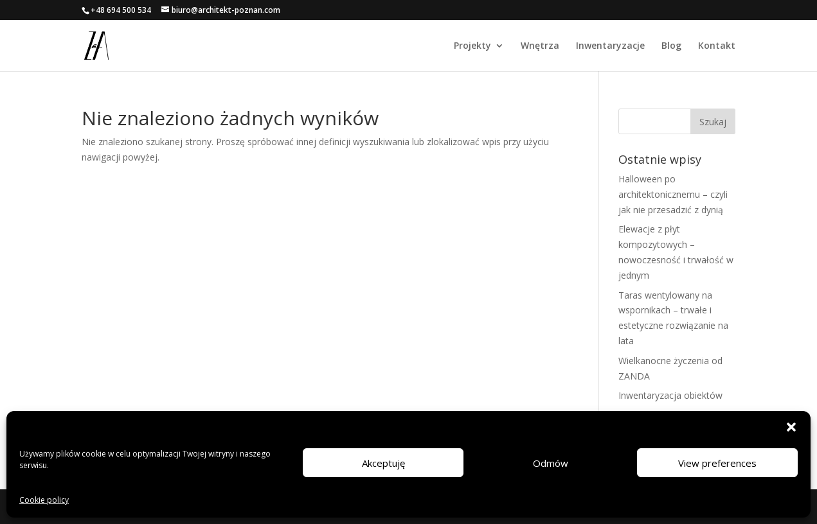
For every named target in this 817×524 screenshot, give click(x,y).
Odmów (550, 463)
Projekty (472, 46)
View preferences (717, 463)
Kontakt (716, 46)
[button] (791, 427)
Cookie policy (44, 499)
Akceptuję (383, 463)
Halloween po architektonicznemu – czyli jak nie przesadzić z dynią (673, 194)
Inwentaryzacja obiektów (670, 395)
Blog (671, 46)
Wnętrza (540, 46)
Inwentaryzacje (610, 46)
